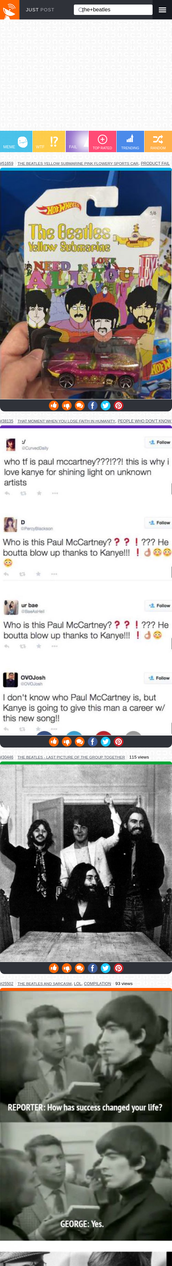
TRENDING (130, 142)
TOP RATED (102, 142)
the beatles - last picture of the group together (71, 757)
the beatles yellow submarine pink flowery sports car (77, 163)
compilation (97, 983)
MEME (15, 143)
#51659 (6, 163)
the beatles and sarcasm (44, 983)
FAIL (81, 143)
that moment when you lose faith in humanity (66, 421)
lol (77, 983)
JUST (40, 9)
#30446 (6, 757)
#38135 (6, 421)
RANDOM (158, 142)
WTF (47, 143)
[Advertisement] (86, 78)
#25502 (6, 983)
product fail (155, 163)
